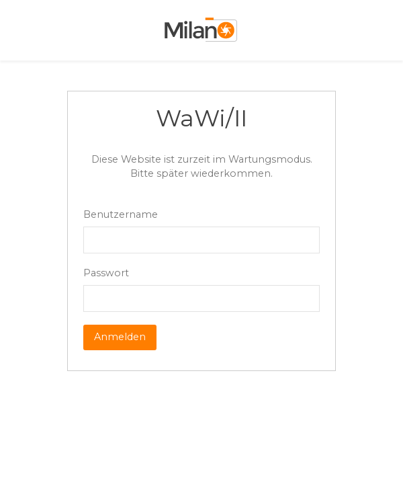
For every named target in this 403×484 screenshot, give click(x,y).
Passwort (106, 273)
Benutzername (120, 214)
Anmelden (120, 337)
